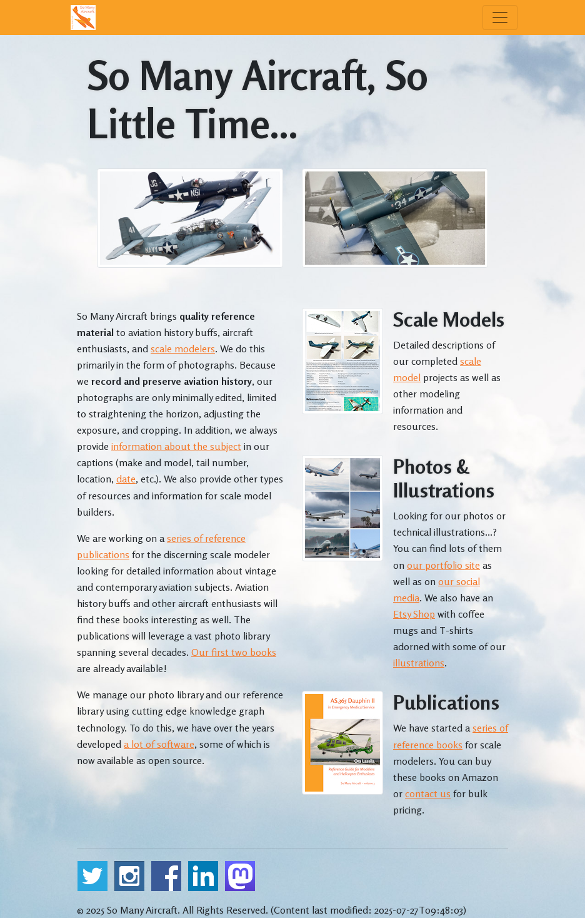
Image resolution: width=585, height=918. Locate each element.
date (126, 478)
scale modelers (183, 348)
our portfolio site (443, 565)
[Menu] (500, 17)
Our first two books (233, 652)
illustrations (418, 662)
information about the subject (176, 446)
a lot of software (159, 744)
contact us (428, 793)
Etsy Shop (414, 614)
